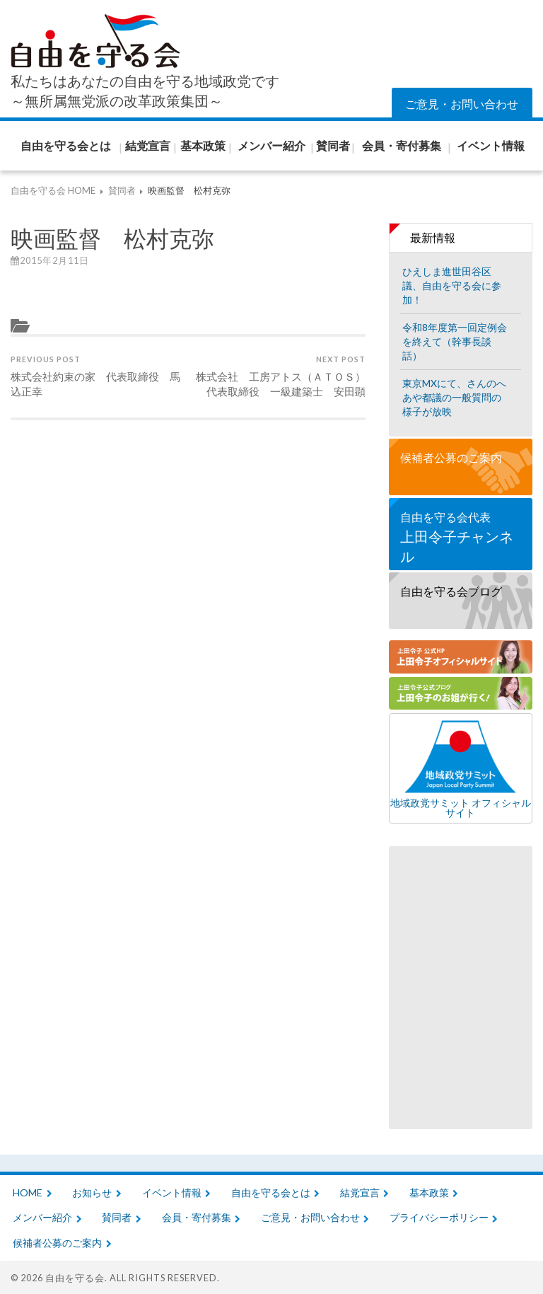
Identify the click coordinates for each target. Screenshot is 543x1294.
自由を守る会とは (270, 1192)
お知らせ (92, 1192)
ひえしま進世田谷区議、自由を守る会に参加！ (451, 285)
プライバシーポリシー (439, 1217)
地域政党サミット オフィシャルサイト (460, 768)
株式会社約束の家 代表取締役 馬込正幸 (98, 376)
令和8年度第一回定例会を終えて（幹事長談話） (454, 341)
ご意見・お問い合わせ (461, 103)
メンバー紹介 (42, 1217)
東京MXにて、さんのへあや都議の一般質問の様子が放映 (454, 397)
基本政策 (429, 1192)
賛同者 (117, 1217)
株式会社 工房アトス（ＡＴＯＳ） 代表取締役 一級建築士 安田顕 (279, 376)
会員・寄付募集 (196, 1217)
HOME (27, 1192)
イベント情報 (172, 1192)
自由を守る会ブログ (451, 591)
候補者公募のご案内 (451, 457)
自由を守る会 (75, 1277)
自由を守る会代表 (460, 538)
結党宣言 (360, 1192)
